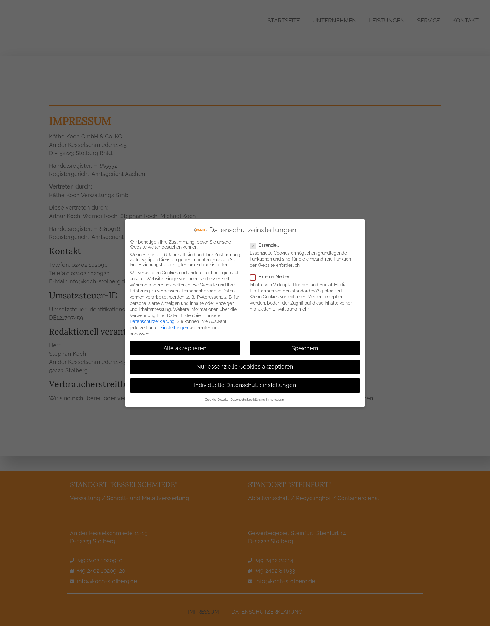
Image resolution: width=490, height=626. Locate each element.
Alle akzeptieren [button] (185, 346)
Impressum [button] (276, 397)
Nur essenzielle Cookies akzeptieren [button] (245, 364)
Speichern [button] (305, 346)
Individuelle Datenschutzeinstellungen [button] (245, 383)
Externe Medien (272, 274)
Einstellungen (174, 325)
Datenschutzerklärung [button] (247, 397)
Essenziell (266, 242)
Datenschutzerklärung (152, 318)
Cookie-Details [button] (216, 397)
